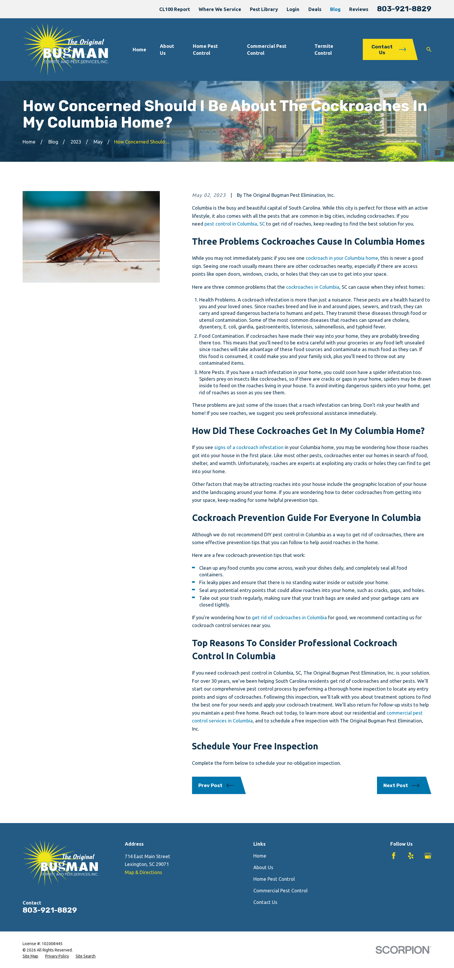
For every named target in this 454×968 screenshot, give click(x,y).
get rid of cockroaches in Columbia (289, 617)
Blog (335, 9)
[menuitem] (30, 956)
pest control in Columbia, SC (234, 223)
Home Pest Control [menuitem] (205, 49)
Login (293, 9)
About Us (263, 867)
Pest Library (264, 9)
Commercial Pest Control (280, 890)
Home (259, 855)
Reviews (358, 9)
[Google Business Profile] (427, 855)
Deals (314, 9)
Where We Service (220, 9)
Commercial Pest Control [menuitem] (266, 49)
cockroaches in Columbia (312, 287)
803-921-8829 (404, 8)
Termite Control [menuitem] (323, 49)
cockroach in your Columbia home (342, 258)
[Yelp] (410, 855)
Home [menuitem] (139, 49)
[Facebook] (393, 855)
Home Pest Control (274, 879)
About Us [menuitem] (167, 49)
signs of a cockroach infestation (248, 447)
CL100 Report (174, 9)
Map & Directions (143, 872)
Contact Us (265, 902)
